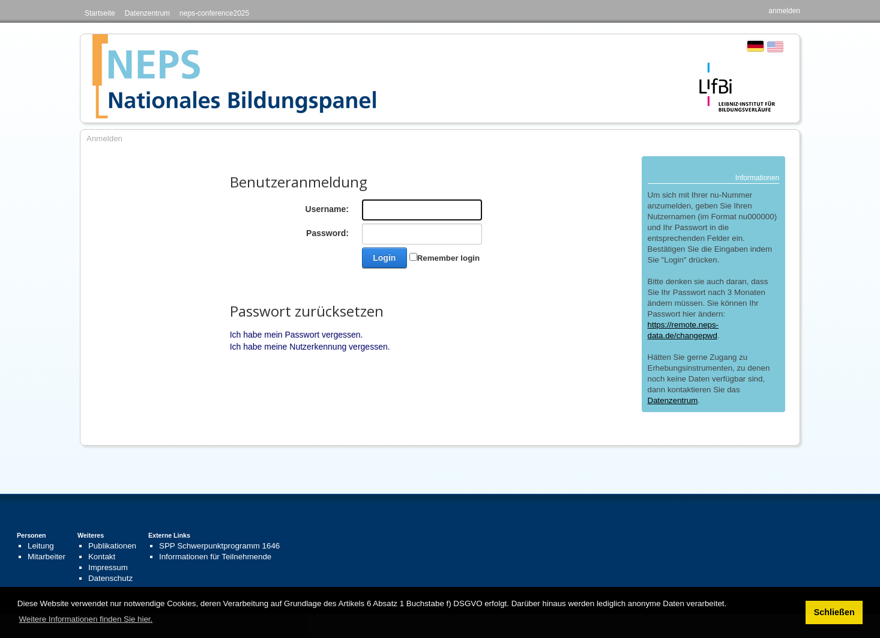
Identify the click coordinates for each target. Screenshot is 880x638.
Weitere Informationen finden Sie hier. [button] (85, 619)
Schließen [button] (834, 612)
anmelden (784, 11)
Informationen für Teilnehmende (215, 556)
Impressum (108, 567)
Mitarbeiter (46, 556)
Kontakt (101, 556)
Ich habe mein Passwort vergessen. (296, 334)
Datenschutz (110, 578)
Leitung (41, 545)
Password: (327, 233)
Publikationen (112, 545)
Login (384, 258)
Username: (327, 209)
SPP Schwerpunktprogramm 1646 (219, 545)
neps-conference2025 (214, 13)
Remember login (448, 258)
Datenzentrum (147, 13)
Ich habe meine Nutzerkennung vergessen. (310, 346)
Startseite (100, 13)
